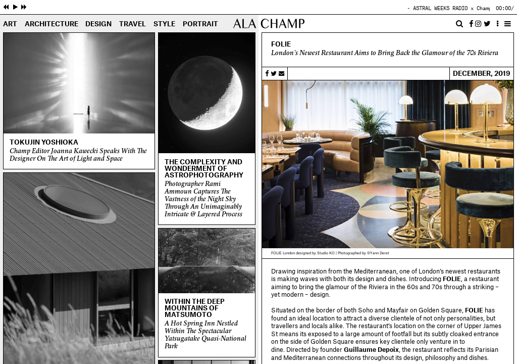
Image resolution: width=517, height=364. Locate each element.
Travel (132, 24)
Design (98, 24)
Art (10, 24)
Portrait (200, 24)
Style (164, 24)
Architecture (51, 24)
